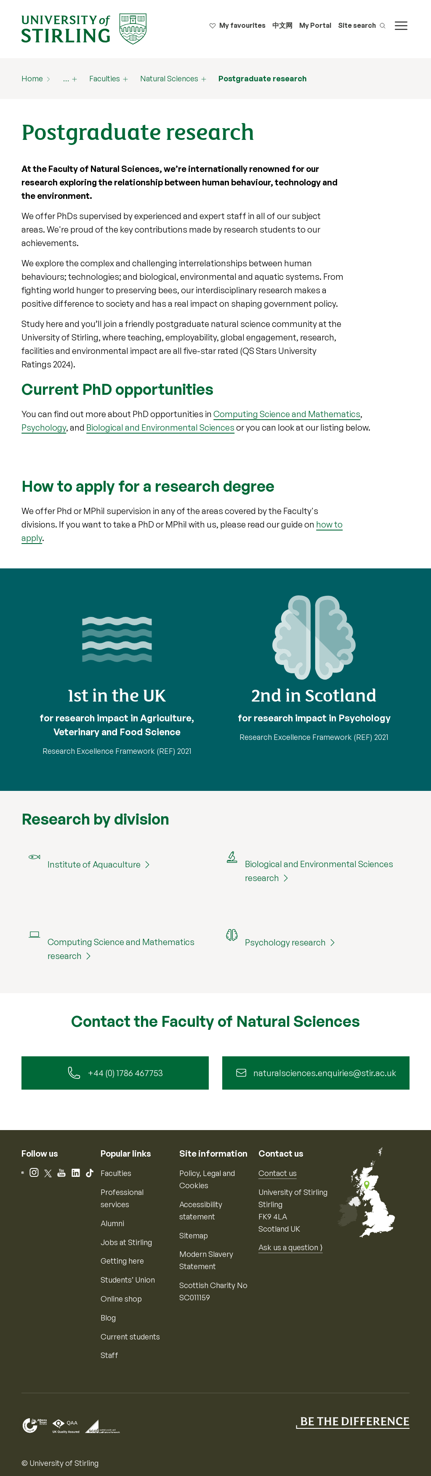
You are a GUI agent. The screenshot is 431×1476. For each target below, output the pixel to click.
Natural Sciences (169, 78)
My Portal (315, 25)
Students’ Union (128, 1279)
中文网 (282, 25)
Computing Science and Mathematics (286, 414)
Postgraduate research (262, 78)
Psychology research (285, 942)
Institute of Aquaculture (94, 864)
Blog (108, 1317)
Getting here (122, 1261)
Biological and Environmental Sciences (160, 427)
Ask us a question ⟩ (290, 1247)
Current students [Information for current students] (130, 1336)
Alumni (112, 1223)
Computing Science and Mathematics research (121, 949)
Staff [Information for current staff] (109, 1355)
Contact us (277, 1173)
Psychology (43, 427)
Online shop (121, 1298)
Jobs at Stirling (126, 1242)
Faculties (104, 78)
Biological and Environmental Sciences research (319, 871)
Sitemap (193, 1235)
